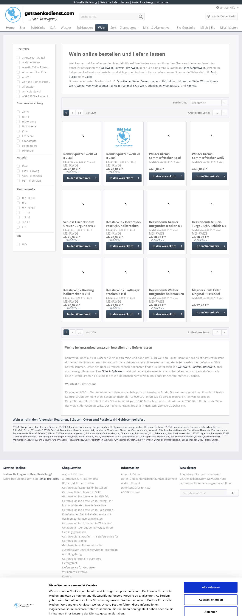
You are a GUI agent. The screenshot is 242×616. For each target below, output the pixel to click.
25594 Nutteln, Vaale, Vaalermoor (96, 436)
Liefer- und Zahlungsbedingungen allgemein (149, 478)
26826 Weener (189, 439)
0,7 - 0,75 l (28, 207)
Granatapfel (29, 141)
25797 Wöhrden (144, 439)
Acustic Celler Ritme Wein (37, 67)
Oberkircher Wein (128, 81)
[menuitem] (112, 18)
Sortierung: (180, 102)
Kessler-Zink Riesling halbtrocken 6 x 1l (78, 292)
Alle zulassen (211, 559)
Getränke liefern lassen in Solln (81, 492)
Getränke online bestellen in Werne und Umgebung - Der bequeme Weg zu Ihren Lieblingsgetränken (87, 527)
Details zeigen (198, 608)
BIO (19, 236)
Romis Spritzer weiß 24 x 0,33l (80, 156)
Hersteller (23, 49)
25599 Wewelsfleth (125, 436)
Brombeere (29, 126)
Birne (25, 116)
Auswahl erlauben (211, 571)
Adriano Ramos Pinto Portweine (37, 82)
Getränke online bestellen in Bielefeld (85, 496)
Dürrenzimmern (150, 81)
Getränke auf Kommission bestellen (84, 487)
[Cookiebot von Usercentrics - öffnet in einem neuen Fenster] (24, 609)
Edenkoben (155, 85)
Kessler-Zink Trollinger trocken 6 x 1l (122, 292)
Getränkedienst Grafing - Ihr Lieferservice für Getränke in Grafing (90, 539)
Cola (25, 131)
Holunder (28, 150)
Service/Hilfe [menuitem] (226, 7)
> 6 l (24, 227)
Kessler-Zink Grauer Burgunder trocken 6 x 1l (165, 224)
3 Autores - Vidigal (33, 57)
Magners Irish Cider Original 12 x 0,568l (206, 292)
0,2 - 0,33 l (28, 198)
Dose (25, 166)
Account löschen (72, 474)
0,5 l (24, 203)
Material (22, 157)
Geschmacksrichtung (30, 103)
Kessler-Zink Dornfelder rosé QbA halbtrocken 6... (123, 224)
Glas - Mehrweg (32, 175)
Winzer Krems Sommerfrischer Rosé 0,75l (165, 156)
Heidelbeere (30, 145)
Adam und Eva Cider (35, 72)
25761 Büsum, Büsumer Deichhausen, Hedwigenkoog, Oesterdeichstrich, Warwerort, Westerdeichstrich (81, 439)
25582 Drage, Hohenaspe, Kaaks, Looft (57, 436)
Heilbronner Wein (188, 81)
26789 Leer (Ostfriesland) (167, 439)
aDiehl (26, 77)
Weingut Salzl (171, 85)
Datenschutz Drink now (135, 487)
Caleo (88, 76)
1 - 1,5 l (26, 212)
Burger (73, 76)
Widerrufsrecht (130, 483)
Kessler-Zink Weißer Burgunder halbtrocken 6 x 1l (166, 292)
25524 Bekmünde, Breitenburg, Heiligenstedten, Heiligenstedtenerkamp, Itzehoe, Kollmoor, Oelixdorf (111, 427)
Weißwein (107, 68)
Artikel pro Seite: (199, 112)
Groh (213, 72)
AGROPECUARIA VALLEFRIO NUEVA (37, 96)
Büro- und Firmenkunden (78, 483)
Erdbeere (28, 136)
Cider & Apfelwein (193, 68)
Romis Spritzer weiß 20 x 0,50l (123, 156)
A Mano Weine (31, 62)
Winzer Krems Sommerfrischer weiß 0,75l (208, 156)
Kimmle (191, 85)
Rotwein (119, 68)
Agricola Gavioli (31, 91)
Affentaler (28, 86)
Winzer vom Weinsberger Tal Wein (98, 85)
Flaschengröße (26, 189)
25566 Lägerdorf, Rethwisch (207, 433)
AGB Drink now (130, 492)
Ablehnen (210, 583)
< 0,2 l (26, 222)
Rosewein (132, 68)
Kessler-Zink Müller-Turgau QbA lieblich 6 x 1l (209, 224)
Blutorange (29, 121)
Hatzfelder (168, 81)
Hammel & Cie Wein (133, 85)
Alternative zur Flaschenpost (80, 478)
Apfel (25, 112)
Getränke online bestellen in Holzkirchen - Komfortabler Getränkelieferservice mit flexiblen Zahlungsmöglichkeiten (88, 514)
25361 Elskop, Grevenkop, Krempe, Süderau (35, 427)
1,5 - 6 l (26, 217)
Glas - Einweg (30, 171)
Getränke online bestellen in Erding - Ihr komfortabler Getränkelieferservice (87, 503)
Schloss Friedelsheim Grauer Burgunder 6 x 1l (79, 224)
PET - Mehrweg (31, 180)
